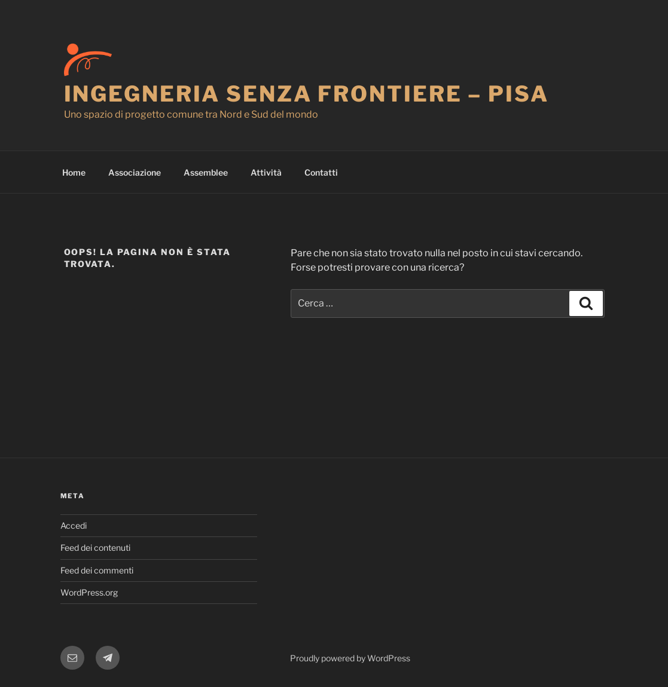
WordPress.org (89, 592)
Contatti (321, 172)
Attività (266, 172)
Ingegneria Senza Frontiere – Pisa (306, 94)
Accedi (73, 525)
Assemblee (206, 172)
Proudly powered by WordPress (350, 658)
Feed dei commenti (96, 570)
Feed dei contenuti (95, 547)
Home (74, 172)
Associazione (134, 172)
